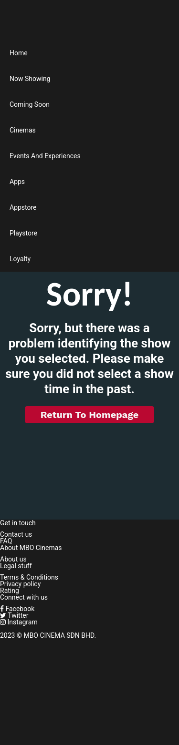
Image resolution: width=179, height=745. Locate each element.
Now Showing (30, 78)
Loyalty (20, 259)
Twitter (14, 615)
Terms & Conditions (29, 577)
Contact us (16, 534)
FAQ (6, 541)
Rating (9, 590)
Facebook (17, 608)
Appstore (23, 207)
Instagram (19, 622)
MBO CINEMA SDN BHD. (59, 635)
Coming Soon (30, 104)
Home (19, 53)
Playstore (23, 233)
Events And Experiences (45, 156)
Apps (17, 181)
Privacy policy (20, 584)
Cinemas (23, 130)
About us (13, 559)
